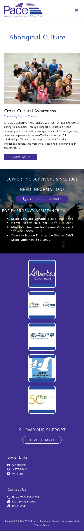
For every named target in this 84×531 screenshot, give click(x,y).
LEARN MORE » (20, 156)
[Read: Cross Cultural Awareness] (42, 78)
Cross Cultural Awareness (30, 111)
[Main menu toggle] (76, 10)
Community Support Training (20, 116)
